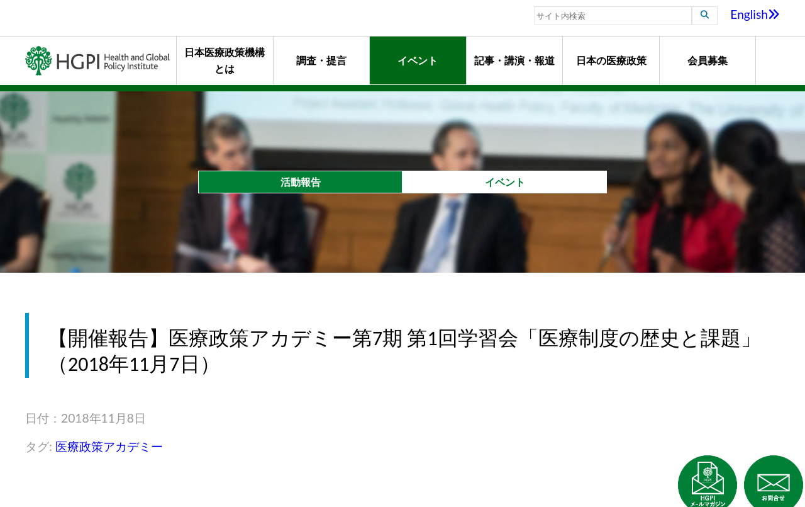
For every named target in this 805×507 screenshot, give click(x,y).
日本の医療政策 (611, 60)
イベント (417, 60)
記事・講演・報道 (514, 60)
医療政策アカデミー (109, 446)
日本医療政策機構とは (224, 60)
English (755, 14)
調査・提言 (321, 60)
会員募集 (707, 60)
